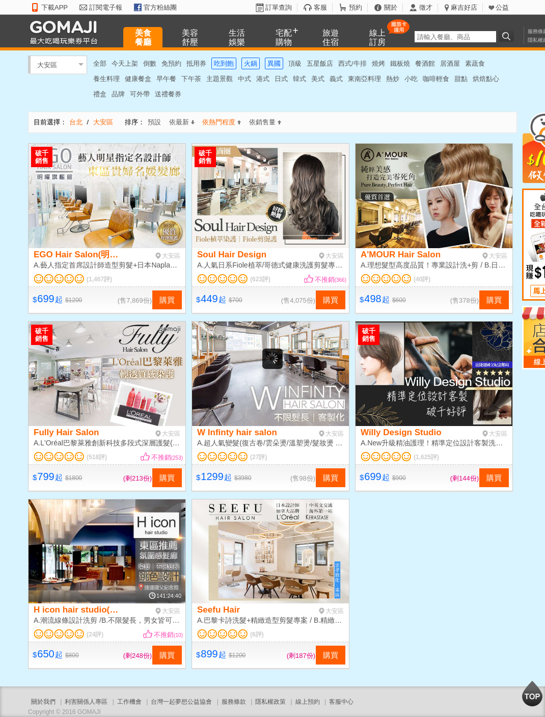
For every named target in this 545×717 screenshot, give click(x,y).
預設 (154, 122)
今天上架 (125, 63)
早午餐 (166, 79)
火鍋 (250, 63)
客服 (320, 7)
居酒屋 (450, 63)
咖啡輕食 (436, 79)
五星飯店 (320, 63)
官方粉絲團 (160, 7)
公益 (502, 7)
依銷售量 (265, 122)
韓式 (299, 79)
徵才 (425, 7)
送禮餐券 (168, 94)
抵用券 (196, 63)
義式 (336, 79)
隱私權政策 (270, 701)
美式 (317, 79)
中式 (244, 79)
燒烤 (378, 63)
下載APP (54, 7)
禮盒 (99, 94)
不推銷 (330, 279)
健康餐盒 (138, 79)
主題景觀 (219, 79)
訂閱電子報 (105, 7)
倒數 (149, 63)
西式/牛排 (352, 63)
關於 (390, 7)
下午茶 (191, 79)
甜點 (461, 79)
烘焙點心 (486, 79)
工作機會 (129, 701)
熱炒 (392, 79)
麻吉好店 (464, 7)
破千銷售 (41, 157)
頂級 (295, 63)
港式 (262, 79)
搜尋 (508, 36)
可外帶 (140, 94)
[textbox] (455, 36)
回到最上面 (532, 693)
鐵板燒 (400, 63)
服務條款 (234, 701)
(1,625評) (426, 457)
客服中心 (341, 701)
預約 (355, 7)
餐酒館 (425, 63)
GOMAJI (66, 32)
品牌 (118, 94)
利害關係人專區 (86, 701)
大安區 (47, 64)
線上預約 (307, 701)
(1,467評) (99, 279)
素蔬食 (475, 63)
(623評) (260, 279)
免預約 (171, 63)
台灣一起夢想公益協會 (181, 701)
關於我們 (43, 701)
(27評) (258, 457)
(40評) (422, 279)
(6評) (257, 634)
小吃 (411, 79)
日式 (281, 79)
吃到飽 (224, 63)
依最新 (182, 122)
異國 (274, 63)
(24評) (95, 634)
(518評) (97, 457)
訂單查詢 (278, 7)
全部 (99, 63)
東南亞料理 (364, 79)
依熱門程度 (221, 122)
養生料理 (106, 79)
